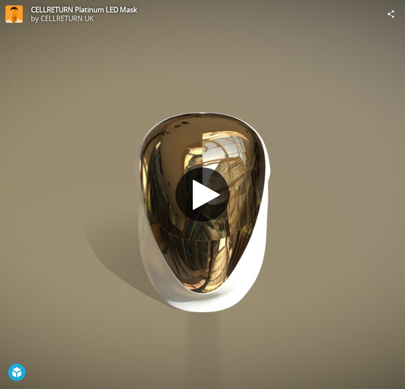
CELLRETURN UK (67, 18)
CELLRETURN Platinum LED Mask (84, 10)
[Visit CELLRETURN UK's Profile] (14, 14)
